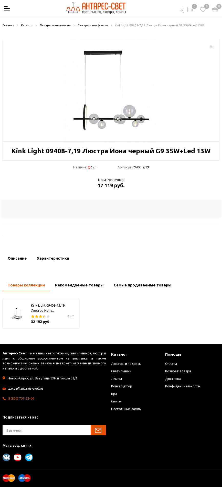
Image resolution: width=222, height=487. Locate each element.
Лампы (116, 378)
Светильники (121, 371)
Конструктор (121, 386)
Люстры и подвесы (126, 363)
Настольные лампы (126, 409)
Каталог (119, 354)
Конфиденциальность (182, 386)
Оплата (171, 363)
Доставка (173, 378)
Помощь (173, 354)
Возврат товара (178, 371)
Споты (116, 401)
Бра (114, 394)
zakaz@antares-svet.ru (25, 388)
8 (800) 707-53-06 (21, 398)
